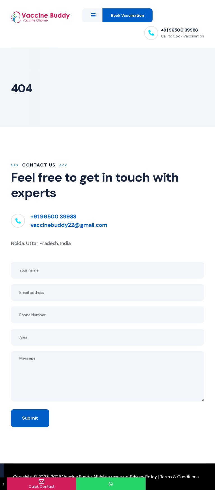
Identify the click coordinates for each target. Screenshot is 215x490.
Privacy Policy (143, 477)
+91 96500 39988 (179, 30)
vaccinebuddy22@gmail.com (69, 225)
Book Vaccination (127, 15)
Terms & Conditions (179, 477)
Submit (30, 418)
